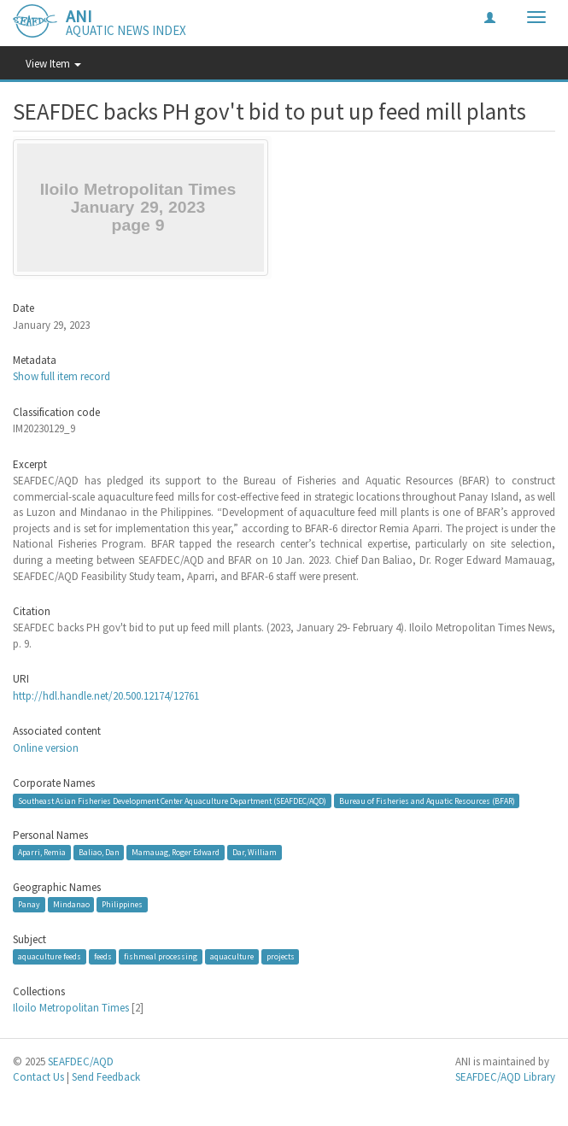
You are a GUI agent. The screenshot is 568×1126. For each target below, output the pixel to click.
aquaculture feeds (49, 956)
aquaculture (232, 956)
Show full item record (61, 376)
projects (280, 956)
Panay (29, 904)
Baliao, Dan (99, 852)
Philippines (122, 904)
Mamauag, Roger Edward (176, 852)
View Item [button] (53, 63)
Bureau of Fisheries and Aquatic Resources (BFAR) (427, 800)
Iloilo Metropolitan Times (71, 1007)
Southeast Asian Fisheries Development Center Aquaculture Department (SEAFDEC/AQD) (172, 800)
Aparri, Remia (42, 852)
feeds (103, 956)
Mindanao (71, 904)
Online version (46, 748)
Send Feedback (106, 1077)
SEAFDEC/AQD (81, 1061)
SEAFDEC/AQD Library (505, 1077)
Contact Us (38, 1077)
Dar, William (254, 852)
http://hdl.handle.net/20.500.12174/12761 (106, 696)
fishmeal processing (160, 956)
